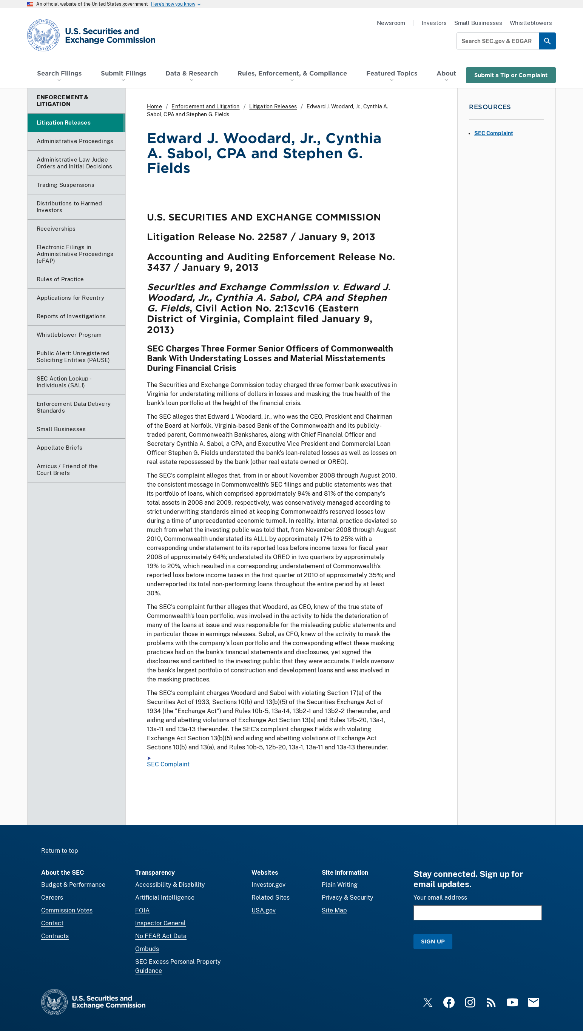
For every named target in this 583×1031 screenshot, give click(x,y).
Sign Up (433, 941)
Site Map (334, 910)
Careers (52, 897)
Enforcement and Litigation (205, 106)
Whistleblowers (531, 23)
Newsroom (391, 23)
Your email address (440, 897)
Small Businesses (478, 23)
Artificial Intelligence (164, 897)
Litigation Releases (273, 106)
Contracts (55, 936)
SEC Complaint (168, 764)
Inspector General (160, 923)
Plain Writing (340, 884)
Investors (434, 23)
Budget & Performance (73, 884)
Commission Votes (67, 910)
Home (154, 106)
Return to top (59, 850)
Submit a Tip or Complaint (511, 75)
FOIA (142, 910)
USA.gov (263, 910)
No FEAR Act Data (161, 936)
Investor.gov (268, 884)
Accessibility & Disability (170, 884)
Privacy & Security (347, 897)
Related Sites (270, 897)
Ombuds (147, 948)
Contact (52, 923)
